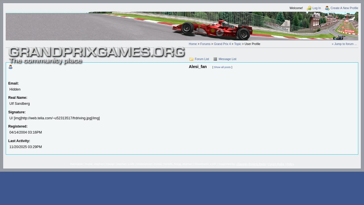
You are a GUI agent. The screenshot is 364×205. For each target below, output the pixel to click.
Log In (317, 8)
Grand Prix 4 (222, 44)
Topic (237, 44)
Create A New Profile (344, 8)
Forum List (202, 59)
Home (193, 44)
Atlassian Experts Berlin (251, 163)
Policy (290, 163)
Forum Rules (276, 163)
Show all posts (222, 67)
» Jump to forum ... (344, 44)
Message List (227, 59)
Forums (205, 44)
